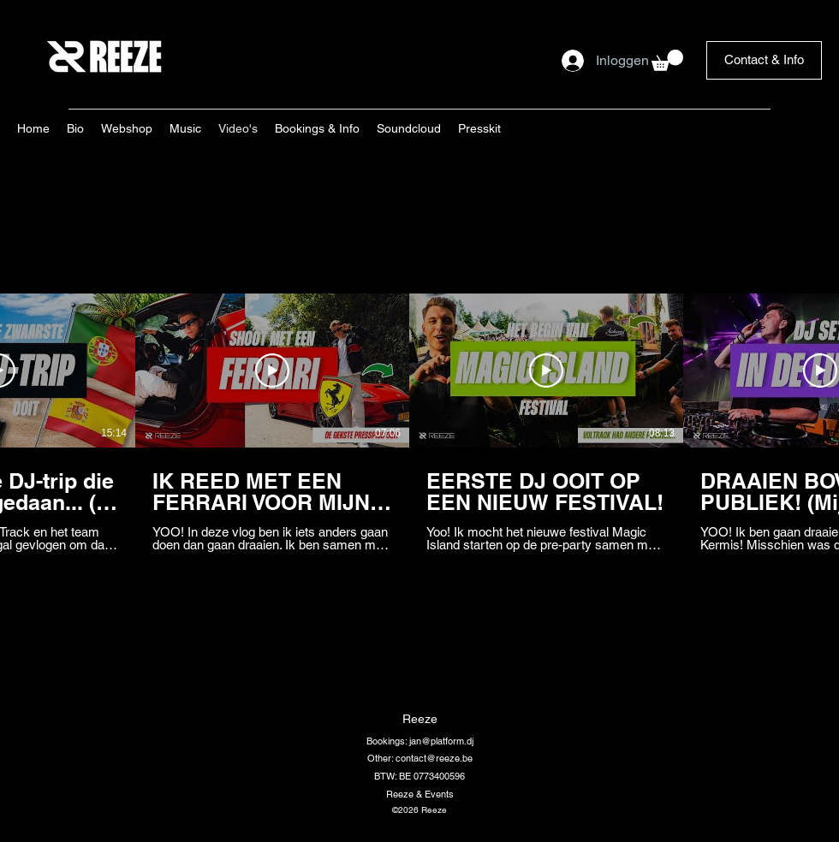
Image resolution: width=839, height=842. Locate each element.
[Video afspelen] (272, 370)
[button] (667, 60)
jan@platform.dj (441, 741)
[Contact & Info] (764, 60)
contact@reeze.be (434, 758)
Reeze (419, 719)
